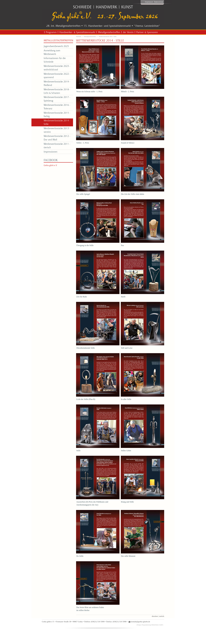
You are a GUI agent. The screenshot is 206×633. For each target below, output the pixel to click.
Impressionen (50, 151)
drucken (155, 616)
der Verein (128, 32)
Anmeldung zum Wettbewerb (52, 52)
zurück (161, 616)
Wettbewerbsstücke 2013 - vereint (57, 130)
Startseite (78, 36)
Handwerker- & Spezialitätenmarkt (77, 32)
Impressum (149, 2)
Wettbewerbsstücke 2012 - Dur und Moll (57, 137)
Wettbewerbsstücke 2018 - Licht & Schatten (57, 91)
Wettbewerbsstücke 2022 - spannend (57, 75)
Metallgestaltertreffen (109, 32)
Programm (51, 32)
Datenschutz (158, 2)
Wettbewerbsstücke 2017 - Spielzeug (57, 98)
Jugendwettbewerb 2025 (56, 46)
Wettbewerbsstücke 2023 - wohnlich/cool (57, 67)
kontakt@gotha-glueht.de (140, 622)
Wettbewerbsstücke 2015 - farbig (57, 114)
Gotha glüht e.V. (50, 165)
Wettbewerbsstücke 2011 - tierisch (57, 145)
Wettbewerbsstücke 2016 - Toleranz (57, 106)
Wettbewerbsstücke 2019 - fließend (57, 83)
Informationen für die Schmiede (55, 60)
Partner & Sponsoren (147, 32)
